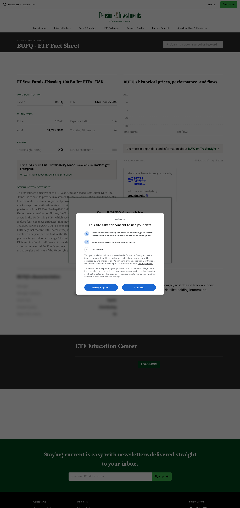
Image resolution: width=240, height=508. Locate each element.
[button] (120, 249)
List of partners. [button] (145, 263)
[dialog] (120, 254)
